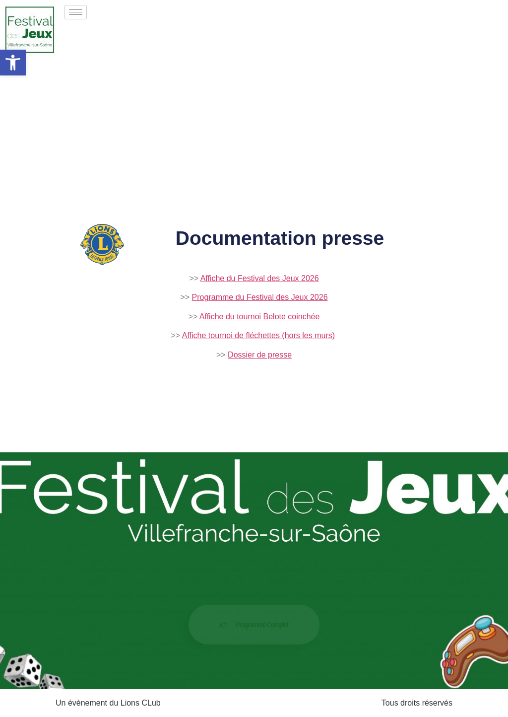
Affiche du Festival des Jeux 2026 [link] (259, 278)
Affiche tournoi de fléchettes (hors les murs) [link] (258, 335)
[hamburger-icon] (75, 12)
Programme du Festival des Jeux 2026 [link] (260, 297)
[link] (13, 62)
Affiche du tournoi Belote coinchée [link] (259, 316)
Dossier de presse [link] (260, 355)
